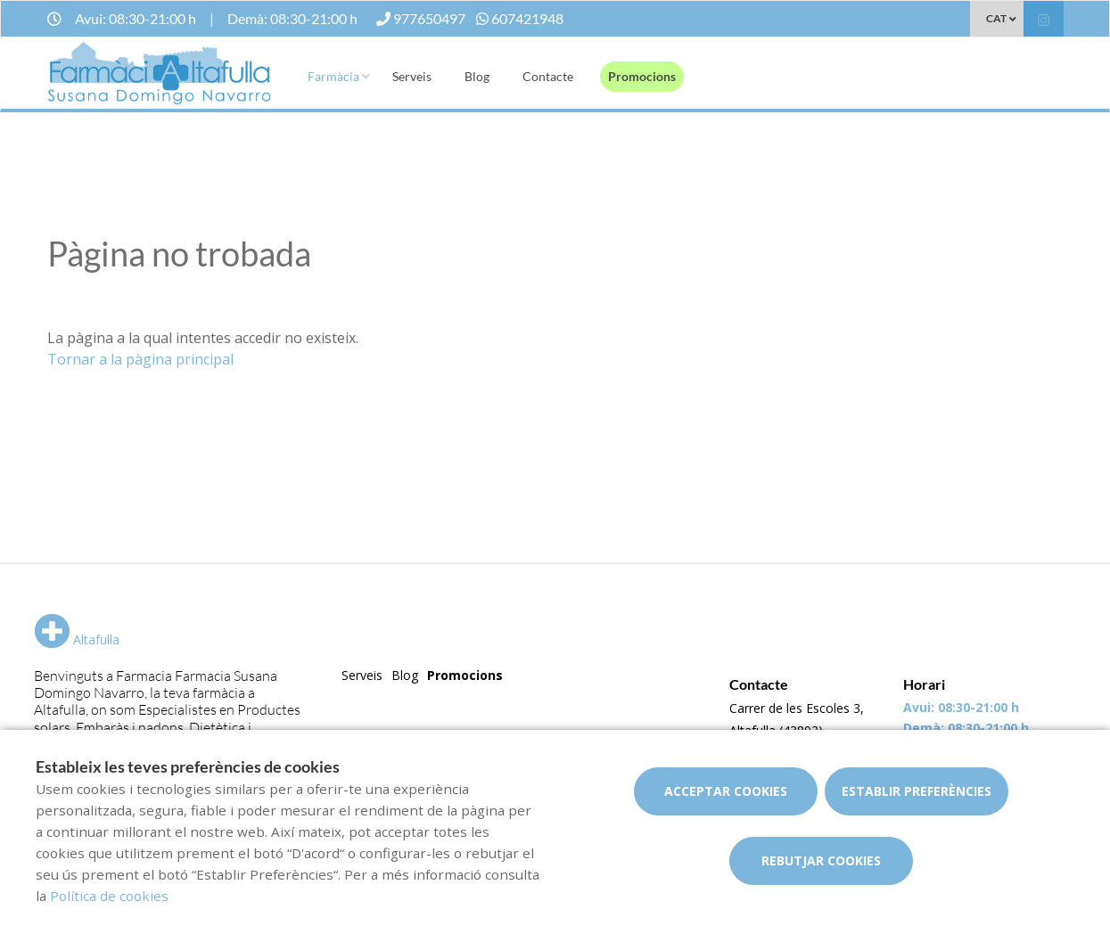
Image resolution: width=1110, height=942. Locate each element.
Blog (477, 76)
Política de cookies (109, 896)
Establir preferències (916, 790)
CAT (996, 18)
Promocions (642, 76)
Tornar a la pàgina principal (140, 359)
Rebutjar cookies (821, 860)
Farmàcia (333, 76)
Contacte (547, 76)
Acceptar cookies (725, 790)
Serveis (412, 76)
